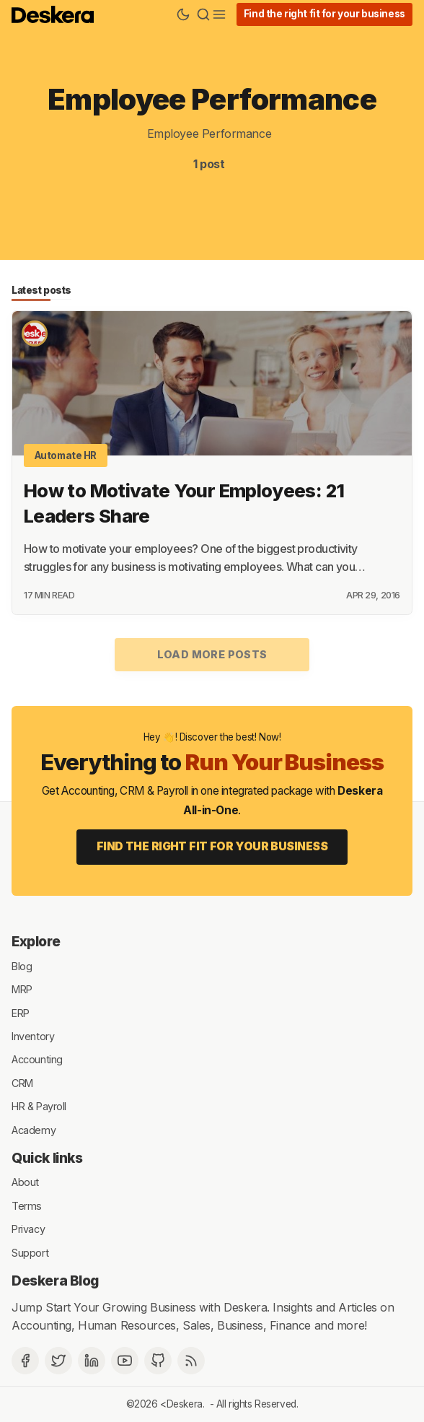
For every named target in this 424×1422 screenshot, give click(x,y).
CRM (22, 1082)
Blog (22, 965)
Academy (34, 1129)
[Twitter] (58, 1360)
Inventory (33, 1036)
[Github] (158, 1360)
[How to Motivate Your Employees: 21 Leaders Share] (212, 383)
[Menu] (219, 14)
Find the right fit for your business (324, 13)
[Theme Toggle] (183, 14)
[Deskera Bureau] (34, 333)
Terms (27, 1205)
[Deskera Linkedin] (91, 1360)
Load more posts (212, 654)
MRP (22, 989)
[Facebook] (25, 1360)
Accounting (37, 1059)
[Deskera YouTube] (124, 1360)
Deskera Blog (55, 1280)
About (25, 1182)
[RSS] (191, 1360)
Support (30, 1252)
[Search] (203, 14)
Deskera (185, 1404)
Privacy (28, 1229)
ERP (21, 1012)
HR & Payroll (39, 1106)
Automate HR (66, 455)
